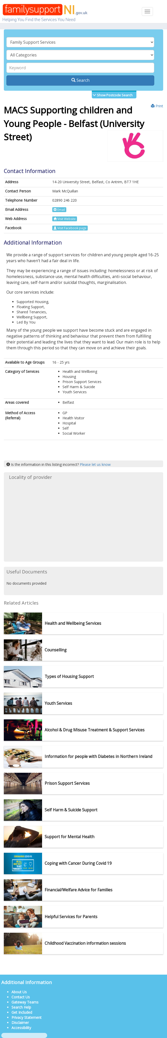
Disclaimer (20, 1022)
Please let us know (95, 464)
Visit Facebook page (70, 228)
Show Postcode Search (114, 95)
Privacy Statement (26, 1017)
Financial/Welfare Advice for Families (78, 890)
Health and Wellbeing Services (73, 623)
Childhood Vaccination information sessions (85, 943)
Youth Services (58, 703)
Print (157, 105)
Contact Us (20, 997)
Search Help (21, 1007)
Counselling (56, 650)
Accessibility (21, 1027)
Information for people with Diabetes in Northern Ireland (98, 756)
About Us (19, 991)
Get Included (21, 1012)
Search (80, 80)
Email (59, 209)
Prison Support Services (67, 783)
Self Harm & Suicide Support (71, 810)
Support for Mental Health (69, 836)
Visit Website (65, 219)
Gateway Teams (24, 1002)
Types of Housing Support (69, 676)
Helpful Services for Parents (71, 916)
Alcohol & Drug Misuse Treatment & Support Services (95, 730)
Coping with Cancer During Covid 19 (78, 863)
